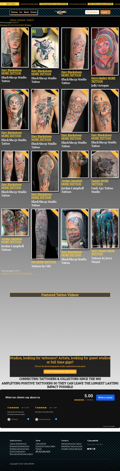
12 (13, 25)
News (26, 12)
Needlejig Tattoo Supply (72, 446)
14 (17, 25)
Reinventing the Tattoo (71, 444)
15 (19, 25)
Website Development (19, 449)
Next (29, 25)
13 (15, 25)
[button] (92, 12)
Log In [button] (105, 12)
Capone (95, 180)
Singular (21, 20)
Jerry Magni (98, 250)
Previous (4, 25)
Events (33, 12)
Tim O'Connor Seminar (80, 4)
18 (25, 25)
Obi (33, 262)
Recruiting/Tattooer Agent (21, 454)
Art (20, 12)
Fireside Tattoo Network (71, 449)
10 (9, 25)
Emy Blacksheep (11, 70)
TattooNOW (41, 444)
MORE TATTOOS (11, 73)
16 (21, 25)
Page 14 (30, 20)
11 (11, 25)
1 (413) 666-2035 (43, 451)
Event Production (17, 451)
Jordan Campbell (71, 180)
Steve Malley (99, 78)
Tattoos (14, 12)
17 (23, 25)
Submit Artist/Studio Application (60, 372)
